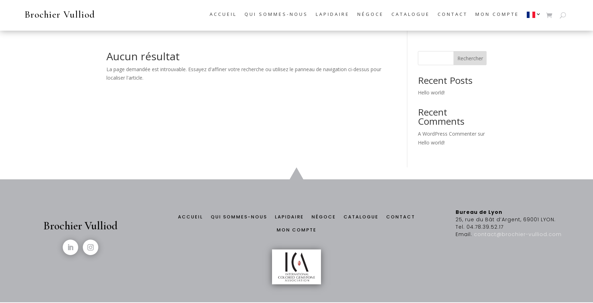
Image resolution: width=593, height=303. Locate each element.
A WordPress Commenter (447, 133)
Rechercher (470, 58)
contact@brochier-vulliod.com (518, 234)
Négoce (370, 14)
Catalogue (410, 14)
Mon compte (497, 14)
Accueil (223, 14)
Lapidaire (333, 14)
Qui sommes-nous (276, 14)
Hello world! (431, 92)
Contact (453, 14)
